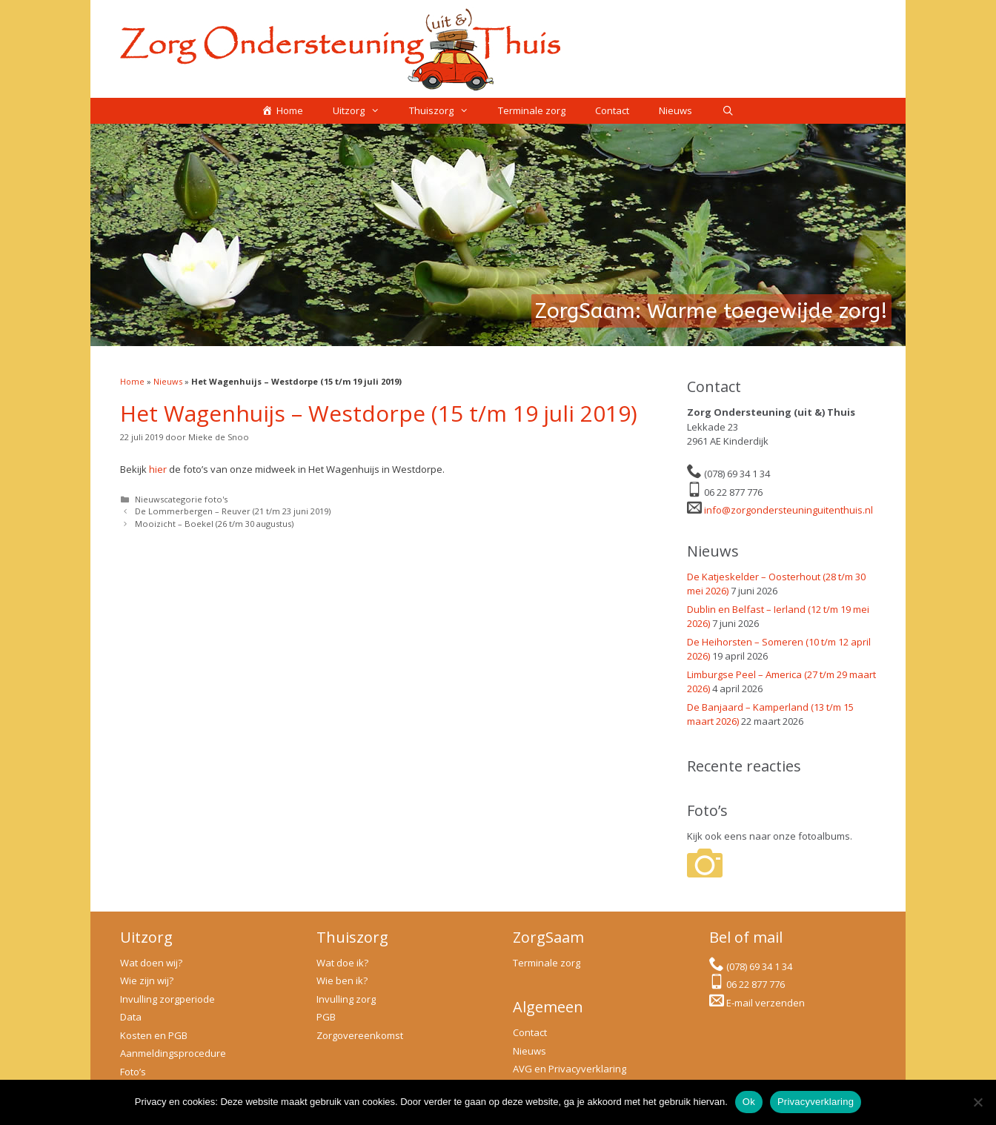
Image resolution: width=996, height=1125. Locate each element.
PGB (326, 1016)
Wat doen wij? (151, 962)
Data (131, 1016)
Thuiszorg (446, 111)
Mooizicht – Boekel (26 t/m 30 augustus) (214, 523)
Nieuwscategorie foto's (181, 499)
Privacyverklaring (815, 1101)
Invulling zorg (346, 999)
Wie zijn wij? (146, 980)
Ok (749, 1101)
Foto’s (133, 1071)
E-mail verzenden (765, 1002)
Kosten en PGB (153, 1035)
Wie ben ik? (342, 980)
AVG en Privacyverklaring (569, 1068)
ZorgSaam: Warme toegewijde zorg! (711, 311)
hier (158, 469)
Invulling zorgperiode (167, 999)
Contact (612, 110)
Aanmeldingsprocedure (173, 1053)
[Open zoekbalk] (728, 111)
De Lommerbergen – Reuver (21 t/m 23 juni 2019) (233, 511)
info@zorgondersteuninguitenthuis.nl (788, 510)
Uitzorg (363, 111)
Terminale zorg (531, 110)
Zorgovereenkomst (359, 1035)
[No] (977, 1102)
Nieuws (675, 110)
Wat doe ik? (342, 962)
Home (132, 381)
